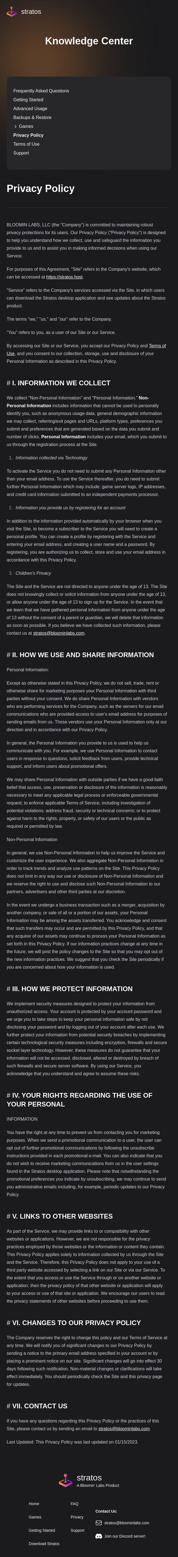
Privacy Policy (28, 135)
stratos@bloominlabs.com (58, 633)
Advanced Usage (30, 108)
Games (23, 126)
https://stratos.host (64, 277)
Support (21, 153)
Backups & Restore (32, 117)
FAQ (74, 1504)
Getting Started (28, 99)
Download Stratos (44, 1543)
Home (34, 1504)
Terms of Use (26, 144)
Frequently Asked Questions (41, 90)
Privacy (77, 1517)
